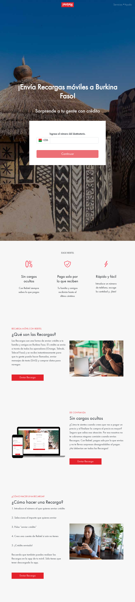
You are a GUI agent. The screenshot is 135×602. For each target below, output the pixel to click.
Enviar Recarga (28, 377)
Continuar (67, 154)
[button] (116, 4)
